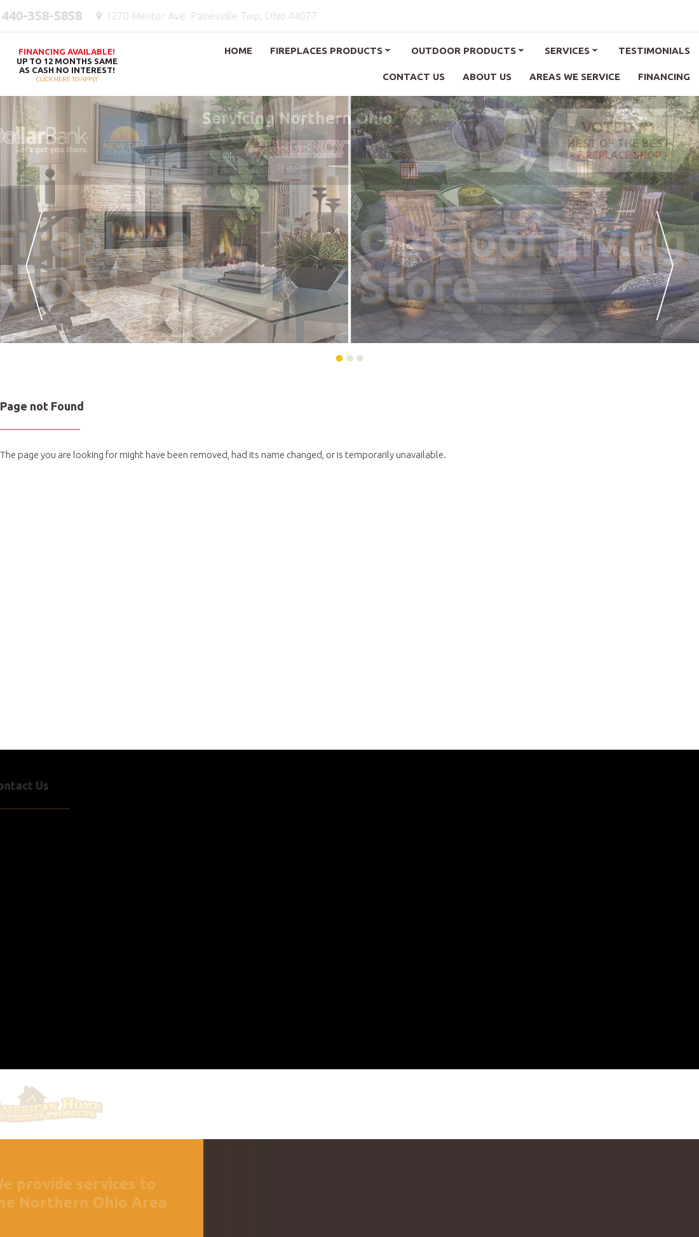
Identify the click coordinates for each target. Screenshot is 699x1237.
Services (567, 50)
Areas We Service (574, 76)
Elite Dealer (295, 150)
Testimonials (654, 50)
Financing (664, 76)
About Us (487, 76)
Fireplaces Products (326, 50)
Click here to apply (67, 66)
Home (238, 50)
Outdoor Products (463, 50)
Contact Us (414, 76)
